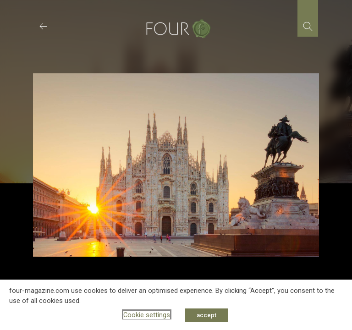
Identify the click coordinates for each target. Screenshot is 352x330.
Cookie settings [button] (146, 315)
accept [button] (206, 315)
